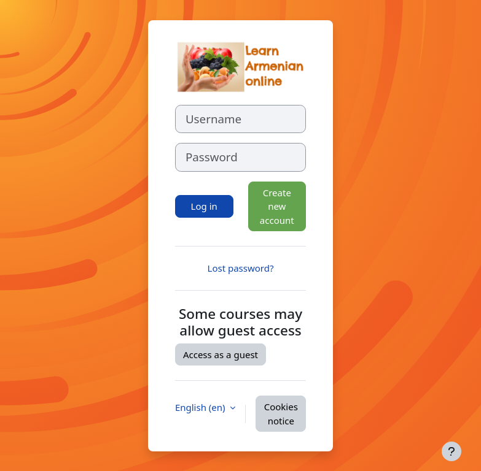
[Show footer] (451, 451)
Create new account (277, 206)
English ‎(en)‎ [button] (201, 407)
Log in (204, 206)
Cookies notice (281, 413)
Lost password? (241, 268)
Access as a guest (220, 354)
